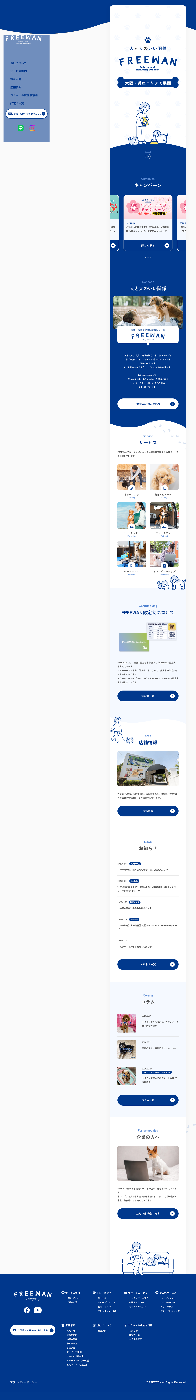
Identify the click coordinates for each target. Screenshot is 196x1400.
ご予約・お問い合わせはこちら (33, 180)
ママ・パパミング (137, 1314)
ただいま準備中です (148, 1221)
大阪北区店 (72, 1343)
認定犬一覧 (21, 169)
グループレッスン (106, 1310)
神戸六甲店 (72, 1347)
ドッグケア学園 (74, 1360)
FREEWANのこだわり (148, 405)
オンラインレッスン (107, 1319)
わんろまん (72, 1351)
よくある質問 (135, 1347)
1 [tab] (145, 257)
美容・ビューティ (138, 1301)
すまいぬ (71, 1355)
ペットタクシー (168, 1310)
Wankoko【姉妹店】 (76, 1364)
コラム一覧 (148, 1106)
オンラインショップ (170, 1319)
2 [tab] (148, 257)
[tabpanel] (148, 219)
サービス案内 (23, 136)
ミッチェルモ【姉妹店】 (78, 1368)
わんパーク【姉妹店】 (77, 1373)
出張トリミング (136, 1310)
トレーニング (104, 1301)
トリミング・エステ (138, 1306)
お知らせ (133, 1338)
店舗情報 (20, 153)
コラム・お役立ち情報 (28, 161)
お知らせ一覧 (148, 969)
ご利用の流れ (73, 1310)
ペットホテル (167, 1314)
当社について (23, 128)
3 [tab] (151, 257)
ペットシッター (168, 1306)
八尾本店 (71, 1338)
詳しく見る (148, 246)
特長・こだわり (74, 1306)
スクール (102, 1306)
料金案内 (20, 144)
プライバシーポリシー (23, 1390)
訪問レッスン (104, 1314)
